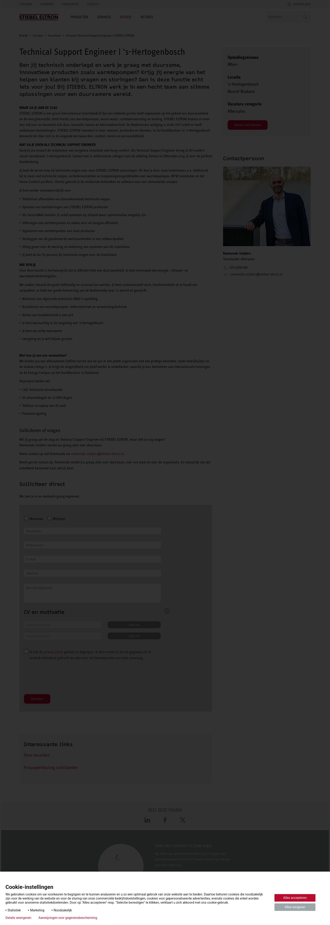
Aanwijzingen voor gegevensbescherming (67, 918)
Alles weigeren (295, 907)
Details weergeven (18, 918)
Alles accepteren (295, 898)
